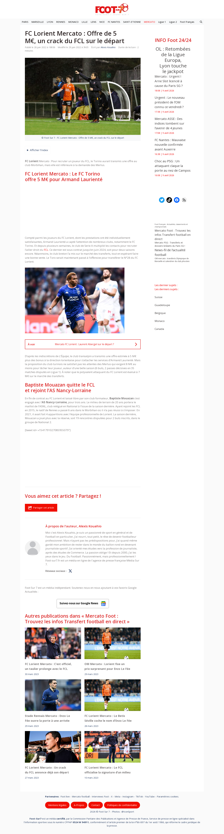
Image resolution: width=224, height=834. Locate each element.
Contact (95, 805)
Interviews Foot (100, 796)
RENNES (60, 21)
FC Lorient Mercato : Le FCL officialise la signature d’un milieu (107, 770)
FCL (46, 250)
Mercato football (81, 796)
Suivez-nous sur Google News (83, 603)
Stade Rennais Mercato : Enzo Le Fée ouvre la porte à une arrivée (47, 718)
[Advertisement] (83, 209)
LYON (50, 21)
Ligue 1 (162, 21)
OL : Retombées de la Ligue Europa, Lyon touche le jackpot (173, 60)
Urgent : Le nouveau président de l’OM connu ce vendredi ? (170, 102)
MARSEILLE (37, 21)
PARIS (25, 21)
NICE (102, 21)
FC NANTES (114, 21)
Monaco (160, 321)
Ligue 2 (173, 21)
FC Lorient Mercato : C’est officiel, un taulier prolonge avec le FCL (48, 666)
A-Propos (79, 805)
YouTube (150, 796)
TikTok (139, 796)
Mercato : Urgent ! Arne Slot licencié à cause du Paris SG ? (169, 81)
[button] (201, 22)
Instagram (127, 796)
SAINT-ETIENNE (132, 21)
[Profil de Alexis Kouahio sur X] (70, 571)
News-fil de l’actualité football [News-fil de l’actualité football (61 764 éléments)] (170, 252)
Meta (117, 796)
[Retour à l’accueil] (112, 9)
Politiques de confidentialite (122, 805)
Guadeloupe (162, 305)
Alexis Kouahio (90, 526)
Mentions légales (57, 805)
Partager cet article (41, 508)
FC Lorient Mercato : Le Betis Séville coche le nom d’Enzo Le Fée (108, 718)
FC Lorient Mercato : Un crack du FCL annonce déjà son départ (47, 770)
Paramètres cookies (167, 796)
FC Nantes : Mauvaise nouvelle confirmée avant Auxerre (170, 144)
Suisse (158, 297)
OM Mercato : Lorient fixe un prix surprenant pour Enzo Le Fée (107, 666)
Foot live (65, 796)
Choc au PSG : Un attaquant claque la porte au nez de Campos (173, 166)
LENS (93, 21)
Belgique (160, 313)
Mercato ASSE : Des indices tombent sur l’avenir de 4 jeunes (169, 123)
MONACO (73, 21)
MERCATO (149, 21)
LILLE (85, 21)
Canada (159, 329)
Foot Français (187, 21)
